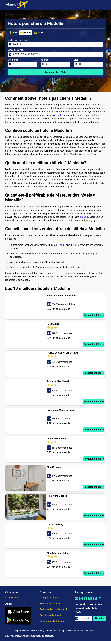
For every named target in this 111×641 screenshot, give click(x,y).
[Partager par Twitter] (90, 600)
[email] (85, 618)
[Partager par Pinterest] (95, 600)
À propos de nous (49, 597)
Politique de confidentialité (53, 609)
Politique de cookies (50, 603)
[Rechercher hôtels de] (57, 44)
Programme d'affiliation (52, 621)
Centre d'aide (11, 597)
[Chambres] (24, 64)
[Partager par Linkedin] (99, 600)
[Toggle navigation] (102, 5)
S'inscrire (99, 618)
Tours (38, 32)
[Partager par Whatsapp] (81, 600)
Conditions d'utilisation (51, 615)
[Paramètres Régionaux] (96, 5)
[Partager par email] (76, 600)
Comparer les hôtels (55, 72)
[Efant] (90, 64)
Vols (13, 32)
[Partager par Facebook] (85, 600)
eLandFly (59, 115)
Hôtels (25, 32)
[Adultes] (57, 64)
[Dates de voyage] (57, 54)
